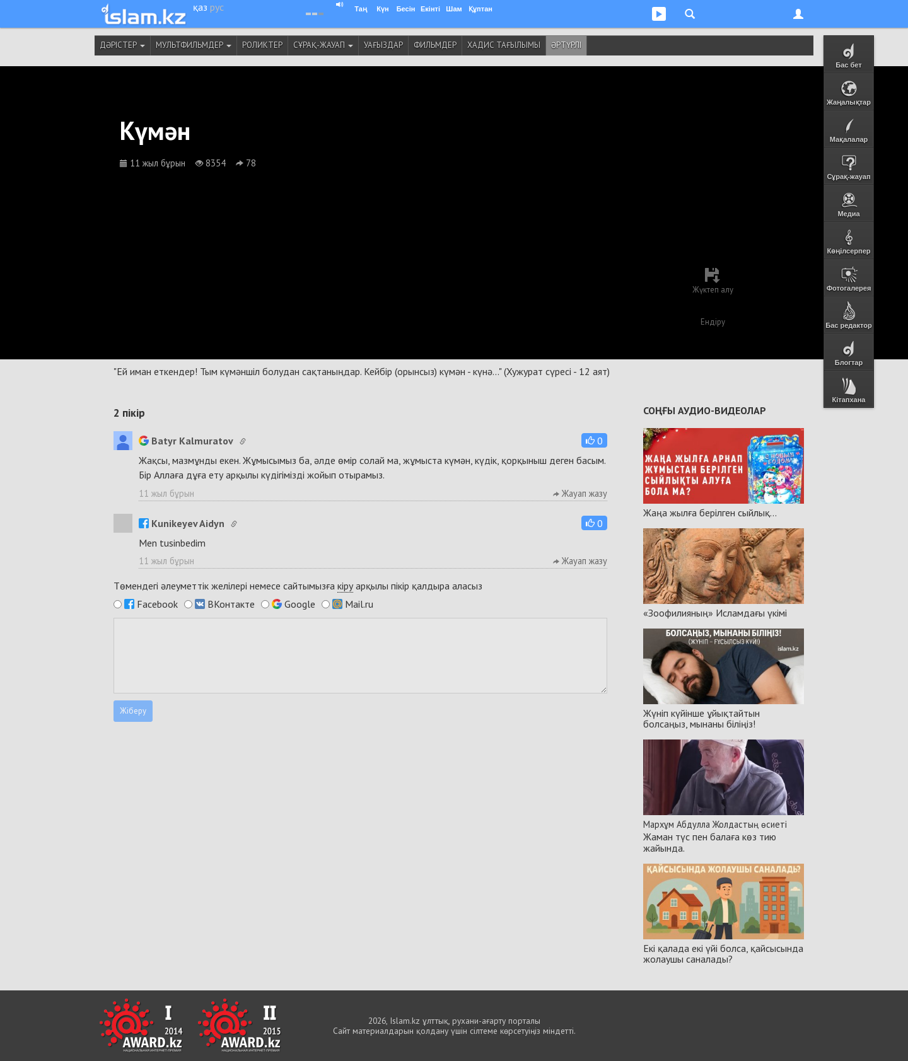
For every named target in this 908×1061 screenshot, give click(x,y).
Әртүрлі (566, 45)
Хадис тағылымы (503, 45)
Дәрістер (122, 45)
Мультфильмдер (193, 45)
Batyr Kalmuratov (186, 440)
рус (217, 7)
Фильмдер (435, 45)
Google (299, 604)
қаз (200, 7)
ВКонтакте (231, 604)
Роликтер (262, 45)
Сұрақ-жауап (323, 45)
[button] (594, 440)
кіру (345, 585)
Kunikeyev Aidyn (181, 523)
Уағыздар (383, 45)
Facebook (157, 604)
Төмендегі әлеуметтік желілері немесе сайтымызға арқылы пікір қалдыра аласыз (298, 586)
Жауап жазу (580, 493)
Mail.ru (359, 604)
